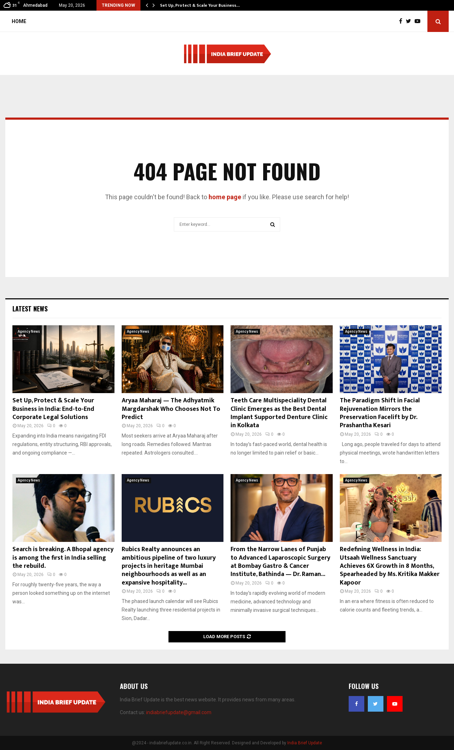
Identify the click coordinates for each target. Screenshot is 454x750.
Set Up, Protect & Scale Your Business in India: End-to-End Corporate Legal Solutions (53, 409)
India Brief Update (304, 742)
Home (19, 21)
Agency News (29, 331)
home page (225, 197)
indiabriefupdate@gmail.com (178, 712)
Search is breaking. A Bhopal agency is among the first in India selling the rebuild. (63, 557)
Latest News (30, 308)
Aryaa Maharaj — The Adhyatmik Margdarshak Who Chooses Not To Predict (171, 409)
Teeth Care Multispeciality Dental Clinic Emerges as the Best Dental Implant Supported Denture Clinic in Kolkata (279, 413)
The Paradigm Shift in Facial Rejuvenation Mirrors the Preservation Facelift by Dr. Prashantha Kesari (380, 413)
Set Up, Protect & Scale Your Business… (200, 5)
